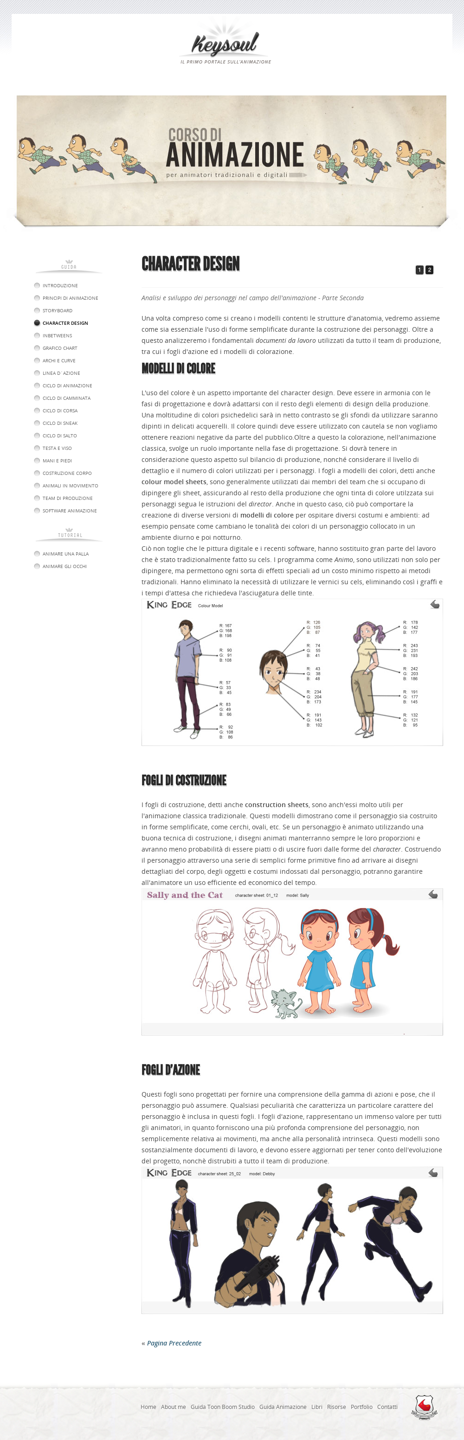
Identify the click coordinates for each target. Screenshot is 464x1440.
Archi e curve (59, 360)
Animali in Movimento (70, 485)
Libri (316, 1407)
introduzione (60, 285)
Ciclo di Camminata (66, 398)
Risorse (336, 1407)
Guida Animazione (283, 1407)
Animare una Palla (66, 553)
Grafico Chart (60, 348)
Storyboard (57, 310)
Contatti (387, 1407)
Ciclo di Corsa (60, 410)
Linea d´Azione (61, 373)
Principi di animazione (70, 298)
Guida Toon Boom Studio (223, 1407)
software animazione (70, 510)
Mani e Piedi (57, 460)
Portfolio (362, 1407)
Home (148, 1407)
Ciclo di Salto (60, 435)
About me (173, 1407)
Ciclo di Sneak (60, 423)
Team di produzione (68, 498)
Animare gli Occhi (65, 566)
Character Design (65, 323)
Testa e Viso (57, 448)
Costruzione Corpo (67, 473)
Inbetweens (57, 335)
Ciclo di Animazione (67, 385)
